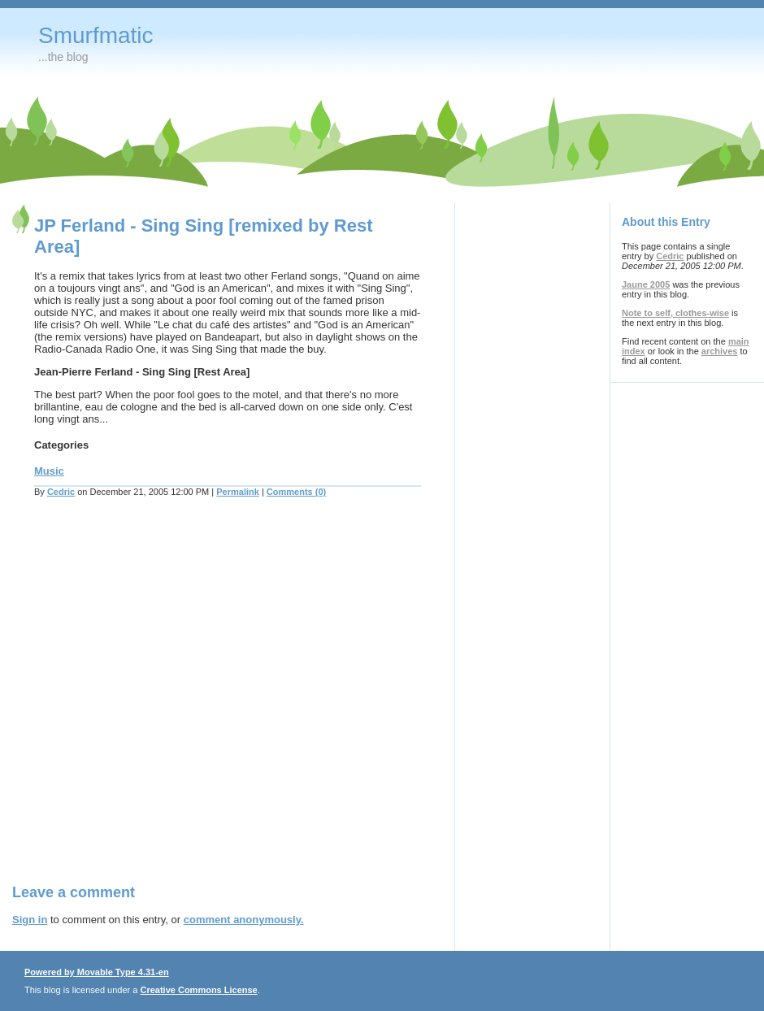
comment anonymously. (244, 919)
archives (719, 351)
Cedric (61, 492)
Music (49, 471)
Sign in (29, 919)
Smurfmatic (96, 35)
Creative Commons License (198, 990)
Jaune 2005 (646, 284)
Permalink (237, 492)
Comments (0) (296, 492)
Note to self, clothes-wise (675, 313)
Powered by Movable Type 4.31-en (96, 972)
